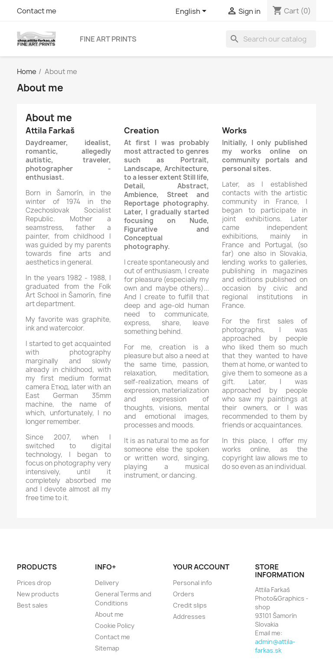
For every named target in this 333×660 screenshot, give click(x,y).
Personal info (192, 583)
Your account (201, 567)
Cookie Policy (114, 625)
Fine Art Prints (108, 39)
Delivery (107, 583)
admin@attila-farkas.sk (275, 645)
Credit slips (190, 605)
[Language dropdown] (192, 11)
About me (109, 614)
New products (38, 594)
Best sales (32, 605)
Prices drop (34, 583)
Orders (183, 594)
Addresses (189, 616)
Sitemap (107, 648)
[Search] (271, 39)
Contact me (36, 11)
